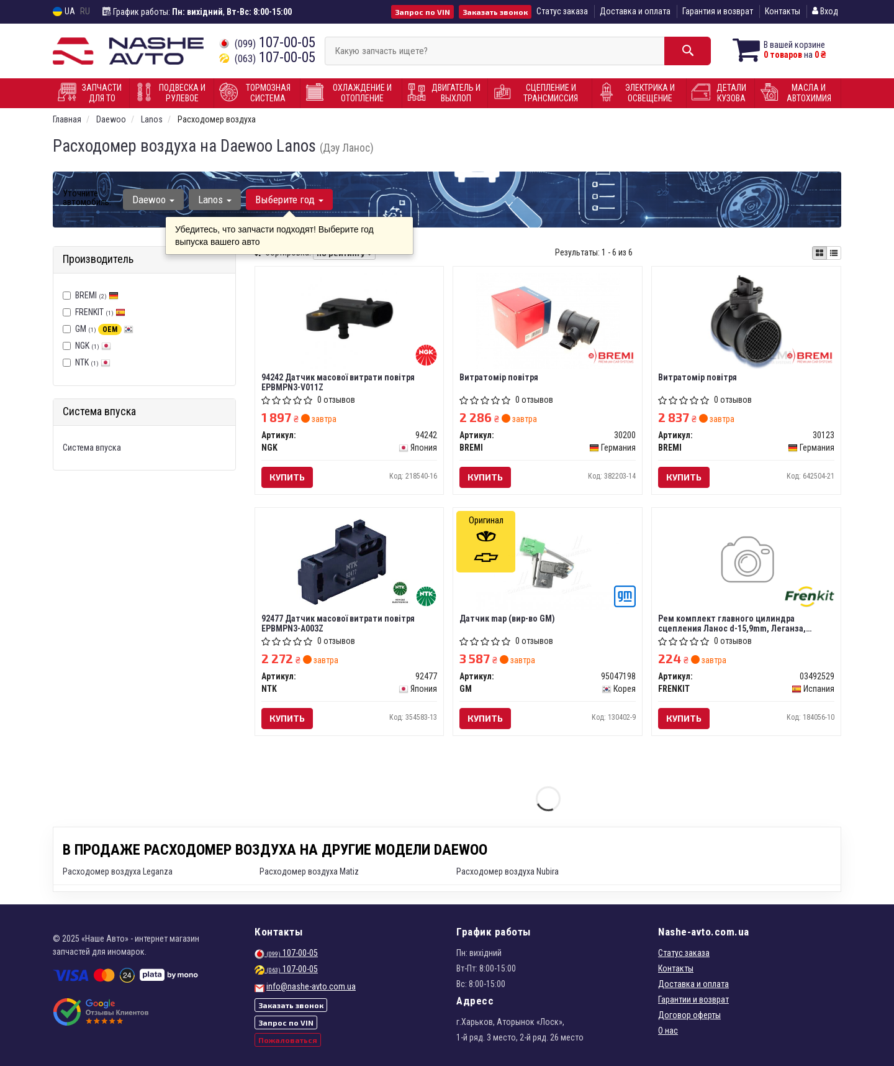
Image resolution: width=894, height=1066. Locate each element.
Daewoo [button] (153, 199)
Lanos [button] (215, 199)
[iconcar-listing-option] (833, 253)
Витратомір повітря (498, 377)
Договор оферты (689, 1015)
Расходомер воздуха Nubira (507, 871)
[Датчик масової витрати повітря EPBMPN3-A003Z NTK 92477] (349, 561)
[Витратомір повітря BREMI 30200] (548, 320)
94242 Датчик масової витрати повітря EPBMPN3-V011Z (338, 382)
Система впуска (92, 448)
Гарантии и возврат (693, 999)
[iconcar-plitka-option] (819, 253)
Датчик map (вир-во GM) (507, 618)
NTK (93, 362)
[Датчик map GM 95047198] (548, 561)
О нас (668, 1031)
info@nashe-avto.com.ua (311, 986)
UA (64, 11)
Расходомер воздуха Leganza (118, 871)
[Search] (687, 51)
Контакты (782, 11)
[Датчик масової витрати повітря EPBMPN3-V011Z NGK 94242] (349, 320)
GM (104, 329)
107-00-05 (267, 42)
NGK (93, 346)
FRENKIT (100, 312)
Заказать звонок (495, 11)
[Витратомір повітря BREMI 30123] (746, 320)
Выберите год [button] (289, 199)
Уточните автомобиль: (87, 198)
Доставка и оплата (635, 11)
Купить (287, 477)
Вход (825, 11)
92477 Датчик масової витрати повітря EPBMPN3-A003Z (338, 623)
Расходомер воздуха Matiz (309, 871)
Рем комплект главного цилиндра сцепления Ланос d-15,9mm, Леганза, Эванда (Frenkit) (732, 623)
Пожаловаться (287, 1040)
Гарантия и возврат (717, 11)
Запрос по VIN (422, 11)
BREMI (97, 295)
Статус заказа (562, 11)
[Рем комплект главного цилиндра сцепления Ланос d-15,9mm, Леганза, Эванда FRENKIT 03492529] (746, 561)
